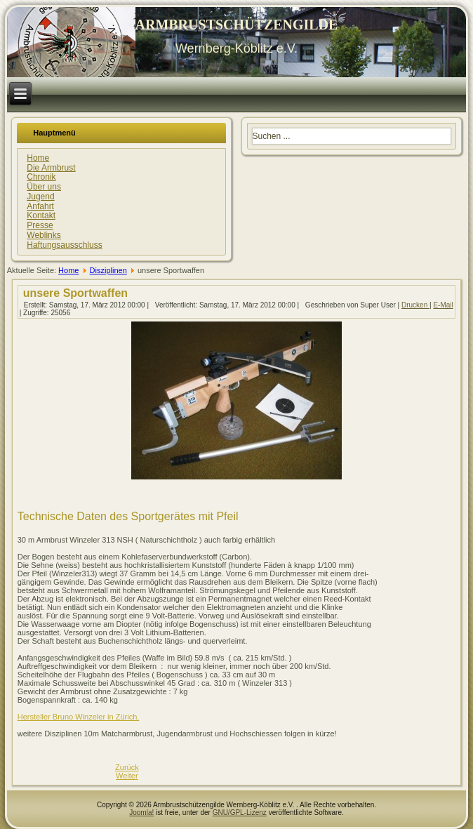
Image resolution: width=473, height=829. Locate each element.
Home (38, 158)
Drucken (415, 305)
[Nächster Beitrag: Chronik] (127, 775)
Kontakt (41, 215)
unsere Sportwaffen (75, 293)
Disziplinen (108, 270)
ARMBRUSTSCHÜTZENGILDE (236, 24)
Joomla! (141, 812)
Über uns (44, 187)
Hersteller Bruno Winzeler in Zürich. (79, 716)
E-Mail (443, 305)
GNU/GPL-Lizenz (240, 812)
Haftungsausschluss (64, 245)
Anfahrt (40, 206)
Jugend (40, 196)
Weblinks (43, 235)
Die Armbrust (51, 168)
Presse (40, 225)
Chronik (41, 177)
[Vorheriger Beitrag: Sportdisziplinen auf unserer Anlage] (127, 767)
